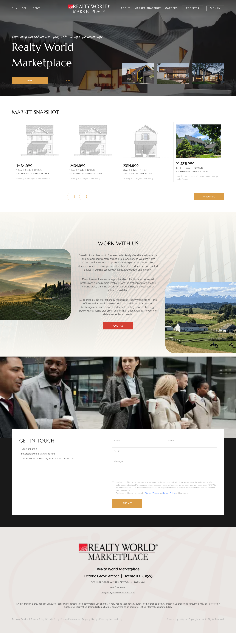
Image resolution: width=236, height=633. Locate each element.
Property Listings (90, 619)
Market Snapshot (148, 8)
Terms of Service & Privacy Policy (28, 619)
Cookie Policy (52, 619)
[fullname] (137, 440)
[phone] (191, 440)
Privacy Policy (169, 493)
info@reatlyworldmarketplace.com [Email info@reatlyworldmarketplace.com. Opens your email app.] (118, 592)
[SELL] (69, 80)
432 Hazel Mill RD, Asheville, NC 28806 (86, 173)
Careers (171, 8)
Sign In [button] (215, 8)
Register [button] (192, 8)
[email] (164, 451)
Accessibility (116, 619)
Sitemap (104, 619)
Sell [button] (25, 8)
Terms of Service (152, 493)
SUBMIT (127, 503)
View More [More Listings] (209, 196)
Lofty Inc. (183, 619)
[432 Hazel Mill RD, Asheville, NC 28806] (93, 157)
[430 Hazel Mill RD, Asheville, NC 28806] (39, 157)
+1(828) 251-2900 (118, 587)
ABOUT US (118, 326)
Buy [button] (14, 8)
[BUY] (30, 80)
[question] (164, 467)
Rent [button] (36, 8)
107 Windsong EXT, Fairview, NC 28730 (192, 171)
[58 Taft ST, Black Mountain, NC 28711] (146, 157)
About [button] (125, 8)
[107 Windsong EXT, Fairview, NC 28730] (199, 157)
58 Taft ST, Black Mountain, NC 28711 (137, 173)
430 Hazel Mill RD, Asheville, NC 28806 (32, 173)
